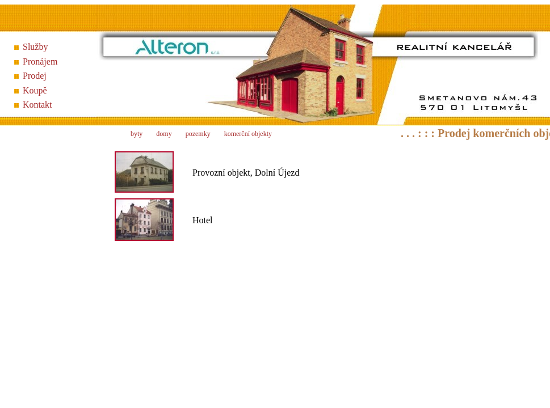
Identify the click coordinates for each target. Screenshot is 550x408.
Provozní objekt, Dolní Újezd (245, 172)
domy (163, 134)
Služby (35, 47)
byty (136, 134)
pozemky (198, 134)
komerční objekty (248, 134)
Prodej (35, 75)
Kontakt (37, 104)
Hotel (202, 220)
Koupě (35, 90)
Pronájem (40, 61)
